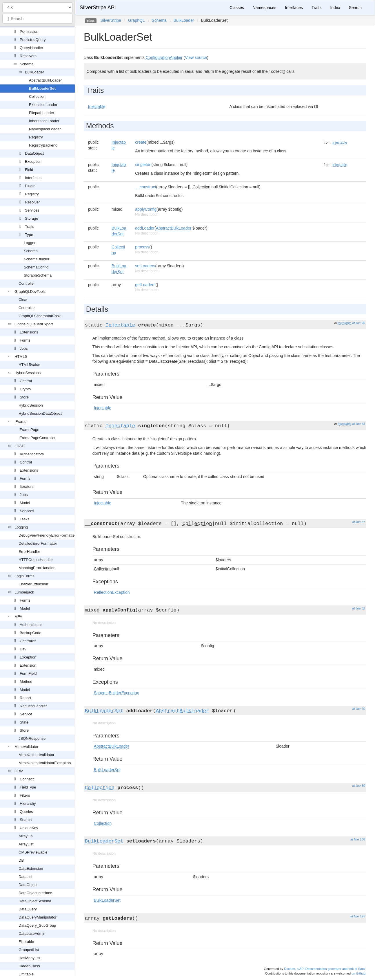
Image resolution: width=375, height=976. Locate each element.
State (24, 722)
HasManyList (29, 958)
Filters (25, 795)
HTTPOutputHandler (36, 560)
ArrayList (26, 844)
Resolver (32, 202)
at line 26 (358, 323)
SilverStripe (111, 20)
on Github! (359, 973)
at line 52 (358, 608)
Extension (28, 665)
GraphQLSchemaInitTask (40, 316)
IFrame (20, 421)
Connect (27, 779)
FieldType (28, 787)
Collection (37, 96)
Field (29, 169)
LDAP (19, 446)
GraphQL (136, 20)
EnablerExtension (33, 584)
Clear (23, 299)
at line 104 (357, 839)
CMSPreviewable (33, 852)
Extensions (29, 332)
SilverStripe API (98, 7)
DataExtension (31, 868)
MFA (18, 616)
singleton (143, 164)
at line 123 (357, 916)
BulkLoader (34, 72)
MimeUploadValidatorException (45, 763)
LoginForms (24, 576)
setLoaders (145, 266)
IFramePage (29, 429)
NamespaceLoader (45, 129)
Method (26, 681)
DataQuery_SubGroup (37, 925)
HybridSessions (27, 373)
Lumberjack (24, 592)
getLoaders (145, 284)
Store (24, 397)
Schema (27, 64)
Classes (237, 7)
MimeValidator (26, 746)
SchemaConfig (36, 267)
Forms (25, 340)
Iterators (27, 486)
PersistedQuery (33, 39)
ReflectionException (112, 592)
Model (25, 503)
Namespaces (264, 7)
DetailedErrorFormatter (38, 543)
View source (196, 57)
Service (26, 714)
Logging (21, 527)
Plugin (30, 186)
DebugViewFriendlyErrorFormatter (47, 535)
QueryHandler (31, 48)
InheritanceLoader (44, 121)
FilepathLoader (41, 113)
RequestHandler (33, 706)
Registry (36, 137)
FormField (28, 673)
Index (335, 7)
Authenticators (32, 454)
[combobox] (37, 19)
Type (29, 234)
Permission (29, 31)
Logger (29, 243)
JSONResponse (32, 738)
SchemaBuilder (36, 259)
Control (26, 381)
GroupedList (29, 950)
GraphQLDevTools (29, 291)
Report (25, 698)
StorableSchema (38, 275)
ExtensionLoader (43, 104)
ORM (18, 771)
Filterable (26, 941)
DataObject (34, 153)
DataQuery (28, 909)
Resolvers (28, 56)
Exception (33, 161)
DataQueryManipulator (38, 917)
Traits (29, 226)
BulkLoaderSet (42, 88)
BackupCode (30, 633)
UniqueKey (29, 828)
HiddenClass (29, 966)
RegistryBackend (43, 145)
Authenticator (31, 625)
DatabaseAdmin (32, 933)
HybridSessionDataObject (40, 413)
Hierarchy (28, 803)
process (142, 247)
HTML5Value (29, 364)
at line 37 (358, 522)
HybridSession (31, 405)
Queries (26, 811)
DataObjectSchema (35, 901)
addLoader (144, 228)
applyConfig (145, 209)
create (140, 142)
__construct (145, 187)
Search (26, 820)
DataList (25, 876)
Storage (31, 218)
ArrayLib (25, 836)
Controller (27, 283)
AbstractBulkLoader (45, 80)
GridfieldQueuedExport (33, 324)
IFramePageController (37, 438)
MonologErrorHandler (36, 568)
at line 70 (358, 708)
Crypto (25, 389)
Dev (23, 649)
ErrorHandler (29, 551)
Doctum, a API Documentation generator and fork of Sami (324, 968)
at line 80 (358, 785)
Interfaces (33, 178)
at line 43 (358, 423)
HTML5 (20, 356)
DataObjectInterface (35, 893)
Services (32, 210)
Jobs (24, 348)
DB (21, 860)
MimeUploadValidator (36, 755)
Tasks (24, 519)
